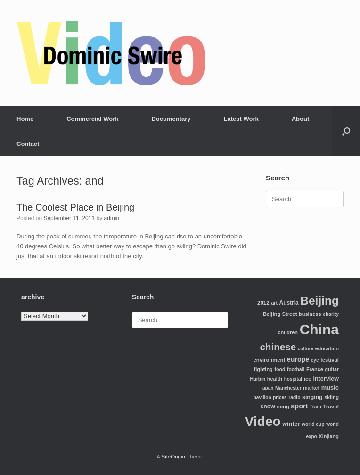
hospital (293, 379)
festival (329, 360)
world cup (313, 424)
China (319, 329)
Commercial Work (92, 118)
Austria (289, 302)
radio (294, 397)
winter (291, 424)
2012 (263, 302)
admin (112, 218)
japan (267, 387)
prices (279, 397)
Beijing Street (280, 314)
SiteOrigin (173, 456)
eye (315, 360)
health (274, 379)
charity (331, 314)
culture (305, 348)
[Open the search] (346, 131)
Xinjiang (329, 436)
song (283, 406)
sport (299, 406)
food (279, 369)
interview (326, 378)
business (310, 314)
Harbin (258, 379)
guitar (332, 369)
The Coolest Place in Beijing (75, 207)
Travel (331, 406)
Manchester (288, 387)
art (274, 302)
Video (263, 421)
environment (270, 360)
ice (307, 378)
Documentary (170, 118)
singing (312, 397)
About (301, 118)
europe (298, 359)
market (311, 387)
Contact (27, 143)
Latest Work (241, 118)
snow (268, 406)
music (330, 387)
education (327, 348)
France (314, 369)
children (288, 332)
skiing (331, 397)
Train (315, 406)
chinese (278, 346)
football (295, 369)
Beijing (319, 300)
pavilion (262, 397)
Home (24, 118)
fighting (263, 369)
